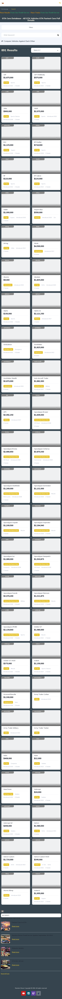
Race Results (5, 13)
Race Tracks (35, 13)
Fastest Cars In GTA (19, 922)
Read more (15, 926)
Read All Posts (5, 973)
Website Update (18, 948)
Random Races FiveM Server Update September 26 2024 (32, 935)
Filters (31, 27)
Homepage (4, 9)
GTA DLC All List (17, 961)
